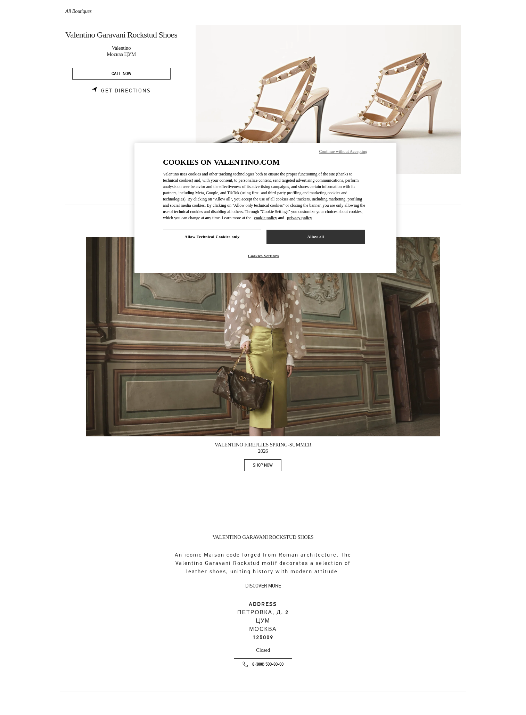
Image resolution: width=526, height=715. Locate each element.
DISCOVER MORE (263, 586)
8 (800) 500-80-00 (267, 664)
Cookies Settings (263, 256)
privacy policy (299, 217)
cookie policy (265, 217)
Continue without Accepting (343, 151)
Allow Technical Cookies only (211, 237)
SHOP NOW (267, 466)
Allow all (315, 237)
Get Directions (126, 90)
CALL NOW (121, 73)
